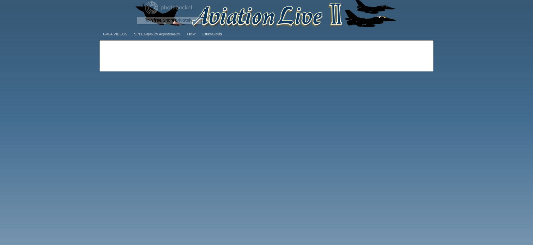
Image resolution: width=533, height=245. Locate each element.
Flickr (191, 34)
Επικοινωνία (212, 34)
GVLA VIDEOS (115, 34)
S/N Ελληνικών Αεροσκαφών (157, 34)
